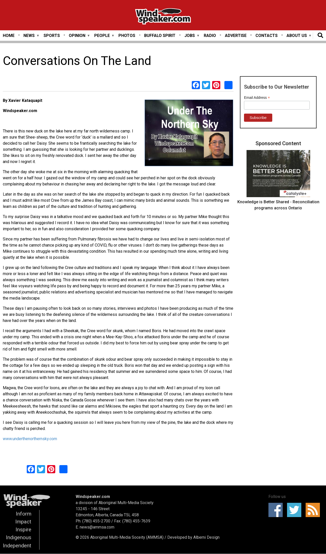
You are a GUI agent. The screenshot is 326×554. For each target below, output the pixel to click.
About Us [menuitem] (297, 35)
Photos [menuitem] (126, 35)
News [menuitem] (29, 35)
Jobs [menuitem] (189, 35)
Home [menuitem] (9, 35)
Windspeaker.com (93, 496)
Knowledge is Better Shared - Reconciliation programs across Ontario (278, 204)
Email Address (257, 97)
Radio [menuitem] (210, 35)
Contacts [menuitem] (266, 35)
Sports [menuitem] (52, 35)
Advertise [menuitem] (236, 35)
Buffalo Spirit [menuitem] (159, 35)
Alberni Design (206, 537)
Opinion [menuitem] (77, 35)
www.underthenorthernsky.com (30, 438)
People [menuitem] (102, 35)
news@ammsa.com (97, 527)
